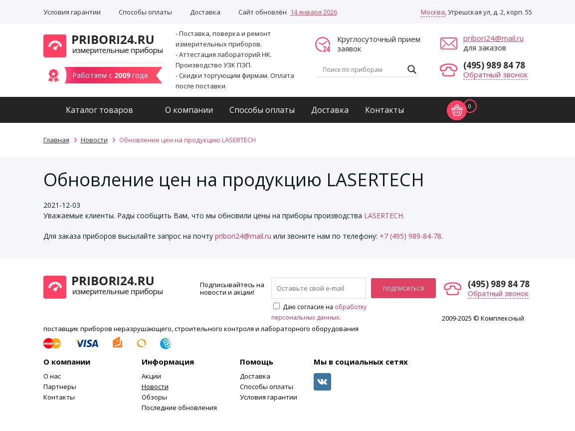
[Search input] (362, 69)
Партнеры (59, 386)
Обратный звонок (495, 74)
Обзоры (154, 397)
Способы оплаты (145, 11)
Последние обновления (179, 407)
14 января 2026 (313, 11)
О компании (189, 109)
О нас (52, 376)
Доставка (205, 11)
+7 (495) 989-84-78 (410, 236)
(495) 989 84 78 (494, 65)
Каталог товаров (99, 109)
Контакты (384, 109)
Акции (151, 376)
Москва (433, 11)
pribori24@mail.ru (493, 38)
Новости (155, 386)
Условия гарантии (72, 11)
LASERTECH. (384, 215)
